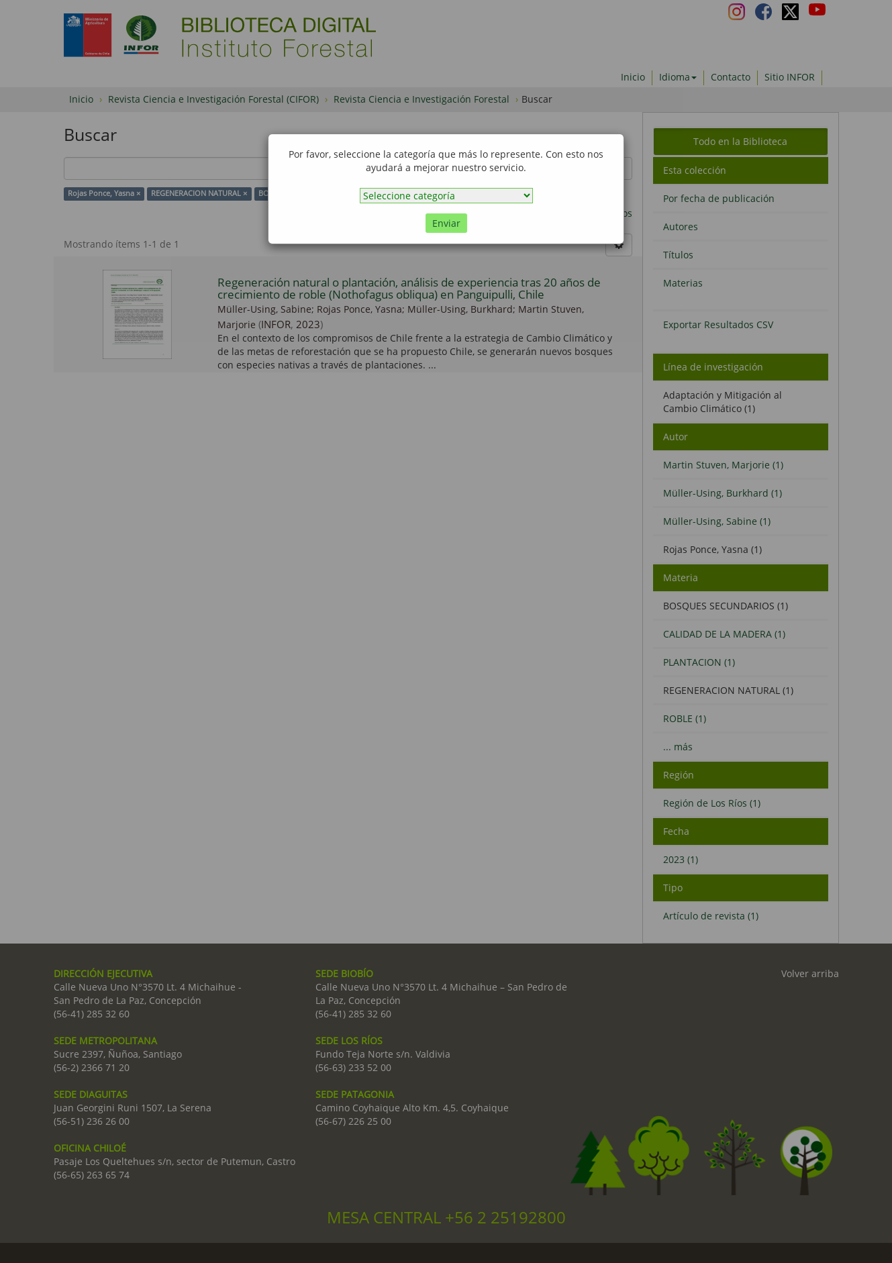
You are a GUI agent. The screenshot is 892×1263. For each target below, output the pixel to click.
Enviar (446, 223)
